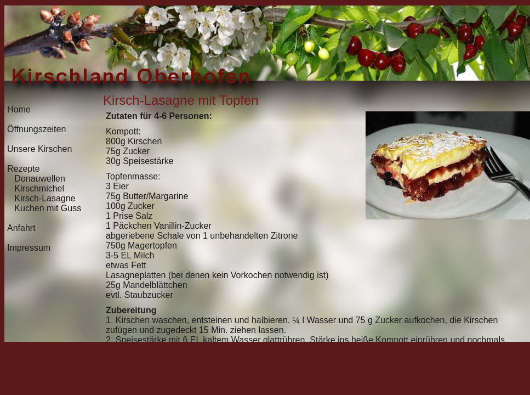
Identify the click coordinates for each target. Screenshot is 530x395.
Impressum (28, 247)
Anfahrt (21, 228)
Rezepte (23, 168)
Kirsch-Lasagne (44, 198)
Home (19, 109)
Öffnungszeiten (36, 129)
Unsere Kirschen (39, 149)
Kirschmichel (39, 188)
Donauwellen (39, 178)
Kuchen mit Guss (47, 208)
